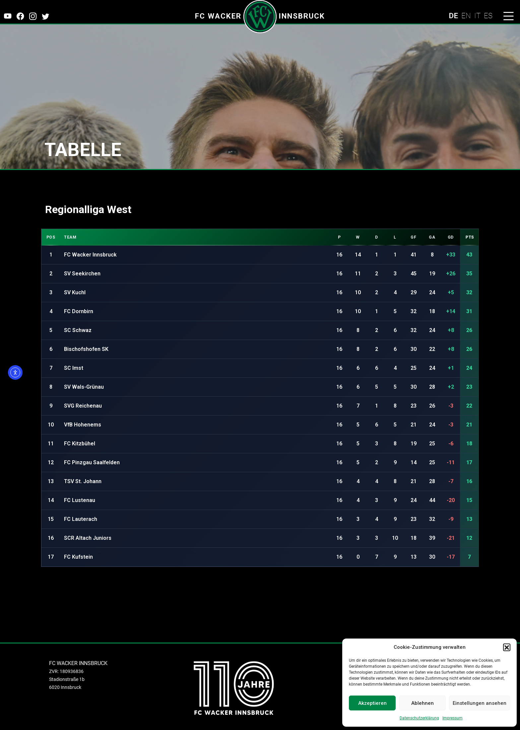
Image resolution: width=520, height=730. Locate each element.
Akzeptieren (372, 703)
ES (488, 15)
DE (453, 15)
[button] (506, 647)
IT (477, 15)
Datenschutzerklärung (419, 718)
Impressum (452, 718)
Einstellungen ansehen (479, 703)
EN (466, 15)
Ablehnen (422, 703)
